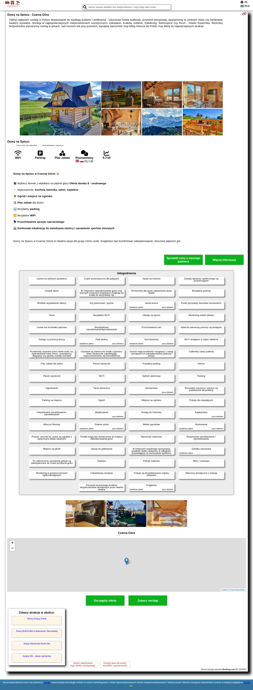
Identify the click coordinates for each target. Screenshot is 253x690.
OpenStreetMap (238, 590)
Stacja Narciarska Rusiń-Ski (36, 643)
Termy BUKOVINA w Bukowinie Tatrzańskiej (37, 631)
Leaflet (224, 590)
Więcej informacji (224, 259)
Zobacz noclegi (148, 600)
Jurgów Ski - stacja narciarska (37, 656)
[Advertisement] (126, 54)
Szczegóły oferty (105, 600)
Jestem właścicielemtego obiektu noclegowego (82, 664)
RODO (247, 682)
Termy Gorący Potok (36, 618)
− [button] (12, 548)
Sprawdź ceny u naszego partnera (183, 260)
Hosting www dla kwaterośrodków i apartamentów (115, 664)
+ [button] (12, 543)
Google (47, 682)
